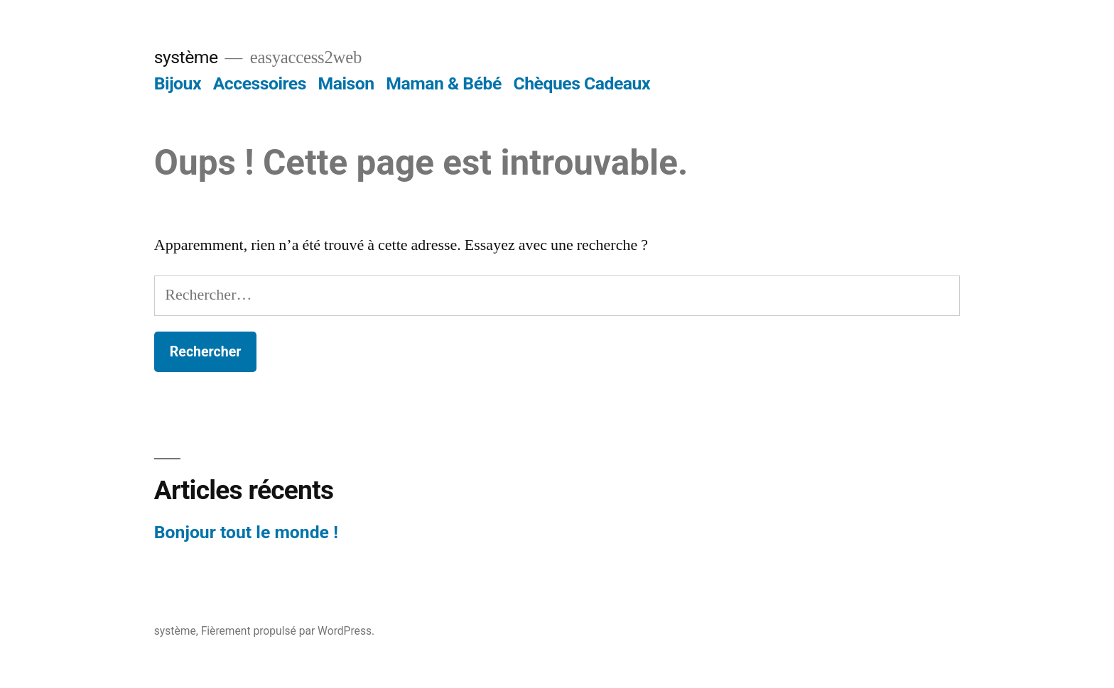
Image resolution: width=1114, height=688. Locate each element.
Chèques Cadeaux (582, 83)
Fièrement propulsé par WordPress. (287, 631)
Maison (346, 83)
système (186, 57)
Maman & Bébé (444, 83)
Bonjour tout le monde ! (246, 532)
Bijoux (177, 83)
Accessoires (259, 83)
